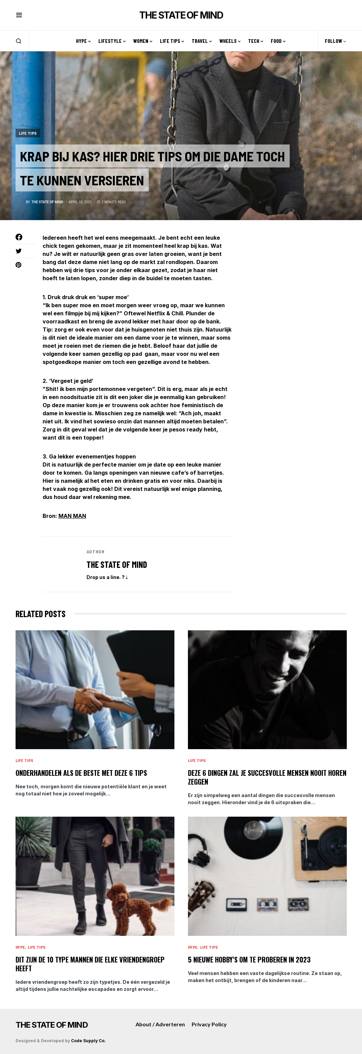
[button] (19, 15)
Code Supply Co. (88, 1040)
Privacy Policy (209, 1024)
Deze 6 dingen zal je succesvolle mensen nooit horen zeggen (267, 777)
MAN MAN (72, 515)
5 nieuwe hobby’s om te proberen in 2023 (249, 959)
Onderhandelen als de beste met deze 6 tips (81, 773)
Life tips (28, 132)
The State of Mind (117, 564)
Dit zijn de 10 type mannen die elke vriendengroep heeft (90, 963)
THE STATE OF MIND (180, 15)
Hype (20, 947)
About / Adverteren (160, 1024)
